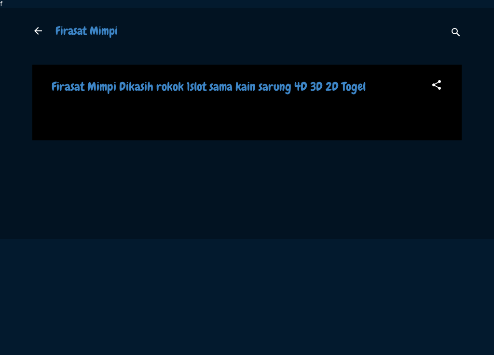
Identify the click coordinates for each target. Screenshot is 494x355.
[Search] (456, 34)
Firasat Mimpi (86, 30)
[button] (436, 86)
